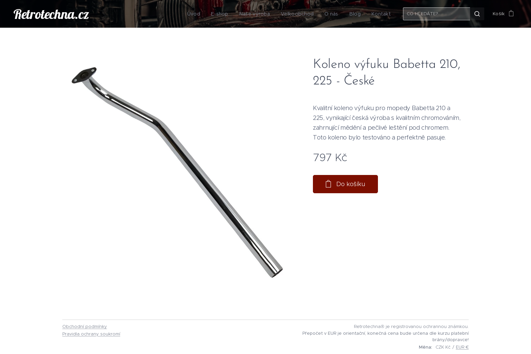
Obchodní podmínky (84, 326)
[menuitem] (203, 13)
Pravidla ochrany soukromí (91, 334)
